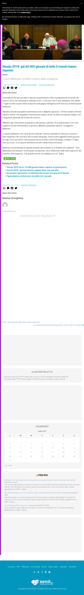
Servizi (43, 567)
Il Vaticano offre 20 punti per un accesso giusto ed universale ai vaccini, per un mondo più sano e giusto (39, 480)
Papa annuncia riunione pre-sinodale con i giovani (29, 176)
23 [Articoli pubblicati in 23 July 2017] (74, 452)
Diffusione (25, 567)
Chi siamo (11, 567)
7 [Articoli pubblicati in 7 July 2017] (52, 444)
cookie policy (26, 12)
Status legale (53, 567)
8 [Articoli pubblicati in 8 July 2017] (63, 444)
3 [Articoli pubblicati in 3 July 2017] (9, 444)
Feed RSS (43, 475)
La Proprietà (35, 567)
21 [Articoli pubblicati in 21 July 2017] (53, 452)
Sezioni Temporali (46, 85)
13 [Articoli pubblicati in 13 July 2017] (42, 448)
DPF (18, 567)
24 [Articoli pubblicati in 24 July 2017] (10, 456)
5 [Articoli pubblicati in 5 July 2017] (31, 444)
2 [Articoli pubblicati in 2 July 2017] (74, 440)
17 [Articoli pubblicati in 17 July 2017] (10, 452)
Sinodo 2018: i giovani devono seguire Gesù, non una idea (33, 170)
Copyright (63, 567)
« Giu (6, 465)
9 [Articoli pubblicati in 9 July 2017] (74, 444)
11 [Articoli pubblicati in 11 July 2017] (20, 448)
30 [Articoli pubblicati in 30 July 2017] (74, 456)
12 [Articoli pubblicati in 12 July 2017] (31, 448)
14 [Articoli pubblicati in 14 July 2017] (53, 448)
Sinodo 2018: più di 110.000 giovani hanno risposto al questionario (37, 167)
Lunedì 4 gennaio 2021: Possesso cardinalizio (20, 505)
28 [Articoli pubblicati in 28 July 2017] (53, 456)
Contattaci (72, 567)
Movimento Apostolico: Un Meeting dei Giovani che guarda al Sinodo (38, 173)
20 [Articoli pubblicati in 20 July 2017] (42, 452)
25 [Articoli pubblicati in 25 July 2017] (20, 456)
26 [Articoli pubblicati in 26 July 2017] (31, 456)
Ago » (10, 465)
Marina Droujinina (29, 85)
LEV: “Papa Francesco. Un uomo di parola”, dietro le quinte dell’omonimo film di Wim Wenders (36, 493)
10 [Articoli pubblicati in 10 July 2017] (10, 448)
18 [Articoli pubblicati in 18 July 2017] (20, 452)
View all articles (9, 211)
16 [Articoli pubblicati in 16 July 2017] (74, 448)
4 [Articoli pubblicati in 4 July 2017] (20, 444)
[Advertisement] (42, 304)
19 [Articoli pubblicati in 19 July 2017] (31, 452)
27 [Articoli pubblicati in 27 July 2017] (42, 456)
